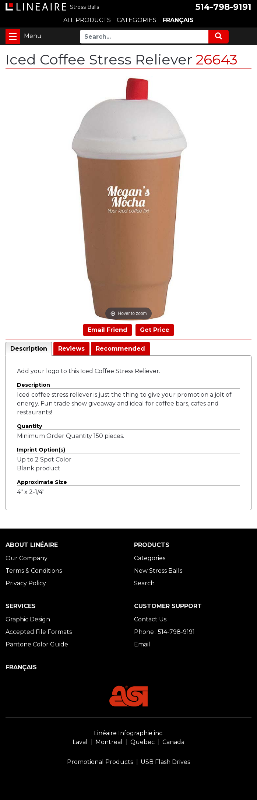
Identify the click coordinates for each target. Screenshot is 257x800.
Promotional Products (100, 761)
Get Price (154, 329)
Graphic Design (28, 619)
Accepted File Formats (39, 631)
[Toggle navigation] (13, 36)
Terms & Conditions (34, 570)
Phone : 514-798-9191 (164, 631)
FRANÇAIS (178, 20)
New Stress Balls (158, 570)
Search (144, 583)
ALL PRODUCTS (87, 20)
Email (142, 644)
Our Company (26, 558)
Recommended (120, 348)
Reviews (71, 348)
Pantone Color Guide (37, 644)
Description (28, 348)
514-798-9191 (223, 7)
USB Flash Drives (165, 761)
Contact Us (150, 619)
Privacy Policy (26, 583)
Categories (149, 558)
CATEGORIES (136, 20)
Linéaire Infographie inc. (128, 733)
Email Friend (107, 329)
